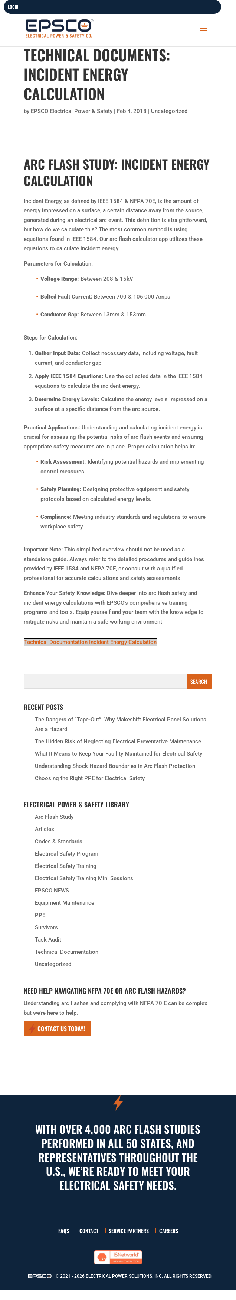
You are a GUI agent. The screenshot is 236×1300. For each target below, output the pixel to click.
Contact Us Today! (61, 1028)
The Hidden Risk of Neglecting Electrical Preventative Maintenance (118, 741)
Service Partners (129, 1231)
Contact (88, 1231)
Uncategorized (169, 111)
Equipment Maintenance (64, 903)
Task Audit (48, 939)
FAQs (63, 1231)
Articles (44, 829)
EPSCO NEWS (52, 890)
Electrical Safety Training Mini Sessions (84, 878)
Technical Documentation (66, 952)
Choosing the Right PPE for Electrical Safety (90, 778)
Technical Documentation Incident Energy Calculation (90, 642)
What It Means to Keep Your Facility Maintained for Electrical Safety (118, 753)
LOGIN (13, 7)
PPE (40, 915)
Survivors (46, 927)
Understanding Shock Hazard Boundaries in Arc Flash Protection (115, 766)
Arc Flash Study (54, 817)
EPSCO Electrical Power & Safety (71, 111)
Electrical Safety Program (66, 853)
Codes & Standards (58, 841)
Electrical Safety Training (65, 866)
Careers (168, 1231)
